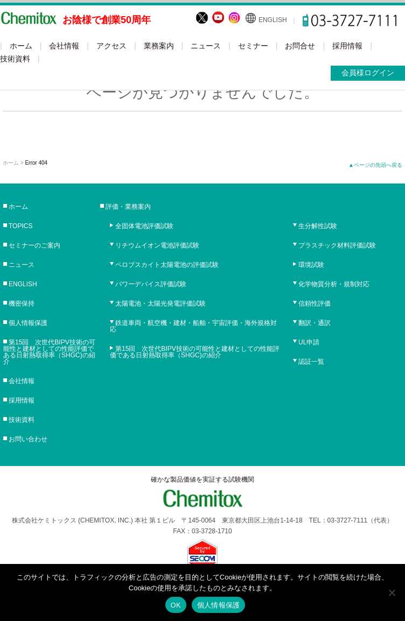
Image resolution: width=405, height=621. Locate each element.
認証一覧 (311, 361)
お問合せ (300, 45)
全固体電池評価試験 (144, 226)
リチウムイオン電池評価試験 (157, 245)
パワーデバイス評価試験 (150, 284)
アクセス (111, 45)
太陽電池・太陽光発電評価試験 (160, 303)
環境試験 (311, 265)
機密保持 (21, 303)
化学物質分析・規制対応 (333, 284)
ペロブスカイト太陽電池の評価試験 (167, 265)
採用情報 (347, 45)
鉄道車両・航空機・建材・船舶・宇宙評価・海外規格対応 (193, 326)
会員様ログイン (367, 72)
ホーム (21, 45)
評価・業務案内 (128, 206)
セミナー (253, 45)
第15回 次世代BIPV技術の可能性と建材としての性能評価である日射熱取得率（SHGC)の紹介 (49, 351)
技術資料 (15, 58)
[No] (391, 592)
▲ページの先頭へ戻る (375, 165)
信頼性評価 (314, 303)
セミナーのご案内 (34, 245)
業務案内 (159, 45)
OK (176, 605)
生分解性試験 (317, 226)
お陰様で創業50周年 (106, 20)
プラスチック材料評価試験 (337, 245)
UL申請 (308, 342)
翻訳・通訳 (314, 323)
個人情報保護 (28, 323)
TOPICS (20, 226)
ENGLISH (273, 20)
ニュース (206, 45)
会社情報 (64, 45)
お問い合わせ (28, 439)
